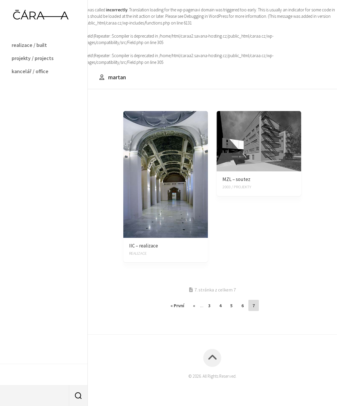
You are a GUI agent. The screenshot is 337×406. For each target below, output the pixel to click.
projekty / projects (33, 58)
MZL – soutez (236, 179)
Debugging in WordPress (206, 16)
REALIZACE (138, 253)
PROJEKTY (242, 186)
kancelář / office (30, 71)
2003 (226, 186)
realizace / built (29, 45)
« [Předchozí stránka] (194, 305)
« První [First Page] (177, 305)
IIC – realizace (143, 245)
